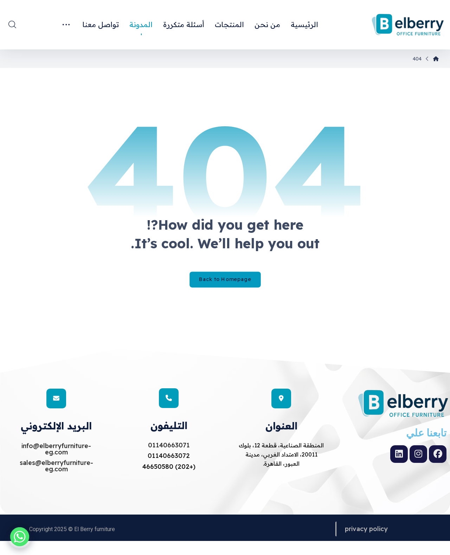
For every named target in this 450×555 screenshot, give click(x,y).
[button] (12, 24)
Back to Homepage (225, 304)
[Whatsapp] (19, 536)
